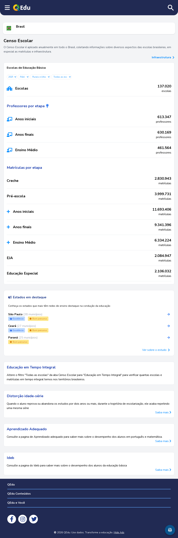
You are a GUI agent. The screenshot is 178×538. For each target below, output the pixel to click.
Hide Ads (119, 532)
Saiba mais (163, 412)
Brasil (20, 26)
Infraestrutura (163, 57)
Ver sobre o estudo (154, 350)
